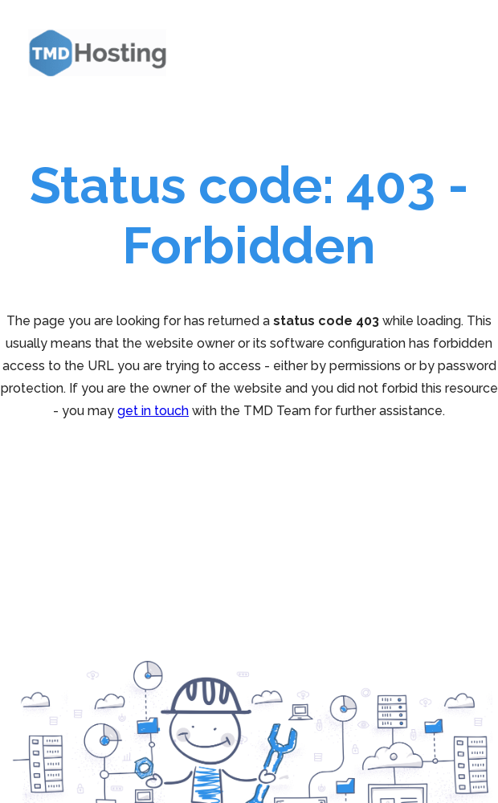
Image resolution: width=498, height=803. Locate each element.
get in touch (153, 410)
